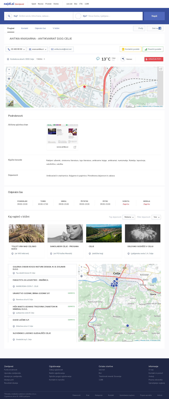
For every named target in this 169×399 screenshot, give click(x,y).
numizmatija (123, 160)
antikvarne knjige (99, 160)
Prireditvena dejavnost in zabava (101, 175)
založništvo (51, 164)
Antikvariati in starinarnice (57, 175)
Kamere (129, 59)
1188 (87, 4)
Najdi (154, 16)
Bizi (75, 4)
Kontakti (24, 28)
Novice (40, 4)
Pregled (10, 28)
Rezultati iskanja (11, 383)
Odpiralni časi (40, 28)
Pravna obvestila (155, 380)
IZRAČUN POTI (154, 59)
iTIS (81, 4)
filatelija (132, 160)
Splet (34, 4)
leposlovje (141, 160)
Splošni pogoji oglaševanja (60, 376)
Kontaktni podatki (132, 49)
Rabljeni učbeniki (53, 160)
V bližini (56, 28)
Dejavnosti (76, 395)
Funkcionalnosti (10, 370)
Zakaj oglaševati (56, 370)
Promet (48, 4)
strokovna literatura (70, 160)
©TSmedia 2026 (157, 106)
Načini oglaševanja (57, 373)
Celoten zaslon (161, 69)
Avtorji (151, 376)
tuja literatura (85, 160)
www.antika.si (62, 137)
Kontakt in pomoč (156, 373)
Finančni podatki (154, 49)
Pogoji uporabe (146, 395)
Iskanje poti (9, 380)
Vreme (56, 4)
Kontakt (111, 395)
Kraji (87, 395)
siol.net (69, 4)
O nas (151, 370)
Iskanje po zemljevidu (13, 376)
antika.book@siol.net (62, 49)
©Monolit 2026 (146, 106)
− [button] (9, 74)
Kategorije (98, 395)
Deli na (156, 28)
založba (60, 164)
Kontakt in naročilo (57, 380)
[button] (9, 79)
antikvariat (112, 160)
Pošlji (141, 28)
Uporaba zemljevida (12, 373)
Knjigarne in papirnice (78, 175)
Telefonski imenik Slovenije (110, 376)
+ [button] (9, 70)
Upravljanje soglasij (157, 383)
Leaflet (139, 106)
